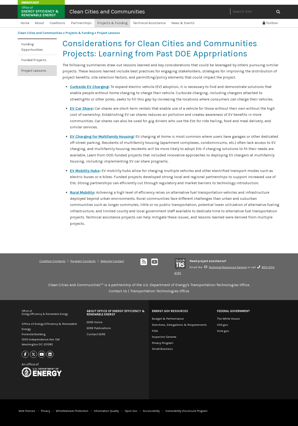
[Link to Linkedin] (50, 354)
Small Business (162, 349)
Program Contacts (83, 261)
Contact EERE (96, 334)
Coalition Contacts (52, 261)
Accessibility (151, 411)
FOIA (155, 331)
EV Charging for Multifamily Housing (101, 136)
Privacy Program (162, 343)
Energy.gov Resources (170, 311)
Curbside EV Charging (89, 86)
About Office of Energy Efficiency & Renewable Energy (116, 312)
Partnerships (81, 23)
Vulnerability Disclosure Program (186, 411)
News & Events (183, 23)
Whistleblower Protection (72, 411)
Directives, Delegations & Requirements (179, 324)
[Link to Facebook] (25, 354)
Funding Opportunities (32, 47)
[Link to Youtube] (41, 354)
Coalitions (57, 23)
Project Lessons (108, 33)
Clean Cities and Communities (107, 11)
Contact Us (118, 291)
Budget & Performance (168, 318)
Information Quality (106, 411)
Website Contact (112, 261)
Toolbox (270, 23)
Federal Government (233, 311)
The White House (228, 318)
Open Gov (131, 411)
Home (24, 23)
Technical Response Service (225, 267)
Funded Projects (33, 60)
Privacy (45, 411)
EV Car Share (81, 108)
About (39, 23)
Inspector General (164, 336)
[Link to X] (33, 354)
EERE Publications (99, 328)
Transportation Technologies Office (159, 291)
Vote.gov (223, 331)
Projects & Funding (112, 23)
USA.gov (222, 324)
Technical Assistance (149, 23)
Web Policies (27, 411)
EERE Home (94, 322)
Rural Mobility (82, 192)
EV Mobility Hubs (84, 170)
